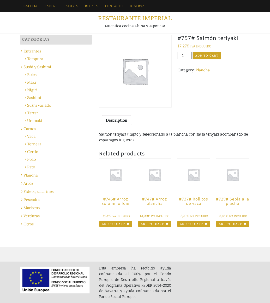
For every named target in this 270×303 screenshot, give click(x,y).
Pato (31, 167)
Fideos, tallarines (39, 191)
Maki (31, 82)
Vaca (31, 136)
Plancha (203, 70)
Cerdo (32, 151)
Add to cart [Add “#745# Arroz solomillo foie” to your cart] (113, 224)
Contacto (114, 6)
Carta (50, 6)
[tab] (116, 120)
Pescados (32, 199)
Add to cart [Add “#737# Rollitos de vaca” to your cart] (191, 224)
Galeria (30, 6)
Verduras (32, 215)
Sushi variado (39, 105)
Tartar (32, 112)
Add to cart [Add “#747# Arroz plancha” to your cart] (152, 224)
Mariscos (32, 207)
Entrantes (32, 51)
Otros (29, 224)
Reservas (138, 6)
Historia (70, 6)
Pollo (31, 159)
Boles (31, 74)
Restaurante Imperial (135, 18)
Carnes (30, 128)
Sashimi (34, 97)
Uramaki (34, 120)
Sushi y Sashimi (37, 66)
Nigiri (32, 89)
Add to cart (206, 55)
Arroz (28, 183)
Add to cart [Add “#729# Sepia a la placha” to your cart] (230, 224)
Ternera (34, 144)
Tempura (35, 58)
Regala (91, 6)
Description (116, 120)
